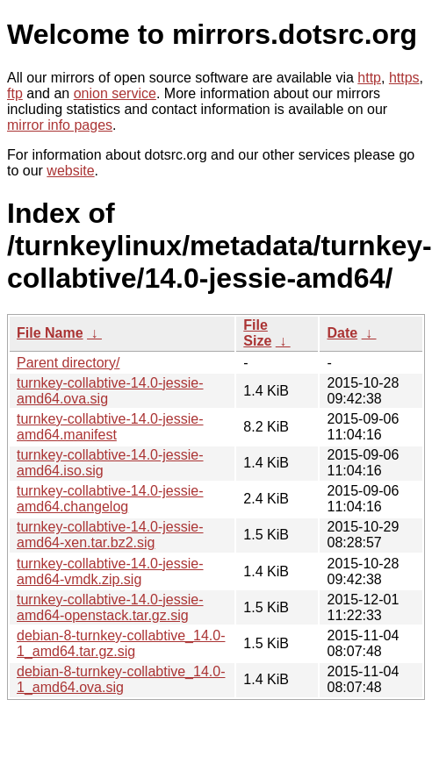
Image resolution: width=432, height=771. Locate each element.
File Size (257, 333)
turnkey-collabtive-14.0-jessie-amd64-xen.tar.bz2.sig (110, 534)
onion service (115, 93)
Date (342, 332)
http (369, 77)
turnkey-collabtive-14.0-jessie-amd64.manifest (110, 426)
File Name (50, 332)
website (70, 170)
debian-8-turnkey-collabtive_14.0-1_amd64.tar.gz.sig (121, 643)
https (404, 77)
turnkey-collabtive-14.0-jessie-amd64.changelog (110, 498)
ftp (15, 93)
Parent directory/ (68, 362)
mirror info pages (59, 125)
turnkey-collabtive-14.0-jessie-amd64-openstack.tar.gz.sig (110, 607)
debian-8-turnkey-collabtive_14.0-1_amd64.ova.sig (121, 679)
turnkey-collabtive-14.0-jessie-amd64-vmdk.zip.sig (110, 571)
